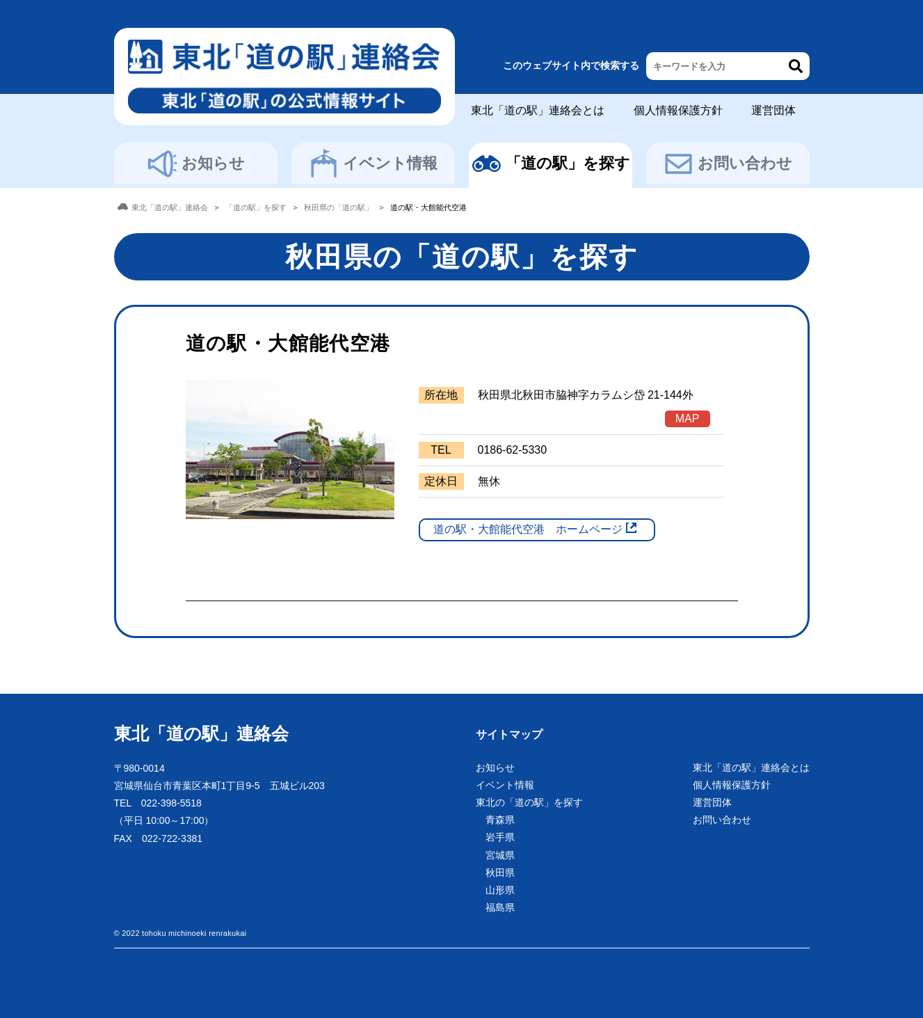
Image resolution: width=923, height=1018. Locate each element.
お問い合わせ (727, 164)
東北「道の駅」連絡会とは (537, 110)
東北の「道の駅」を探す (529, 802)
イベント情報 (373, 164)
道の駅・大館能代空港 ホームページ (528, 529)
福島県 (500, 907)
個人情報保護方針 (678, 110)
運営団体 (773, 110)
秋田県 (500, 872)
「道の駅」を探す (550, 164)
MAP (687, 418)
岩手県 (500, 837)
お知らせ (196, 164)
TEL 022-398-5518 (158, 803)
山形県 (500, 890)
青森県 (500, 819)
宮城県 (500, 855)
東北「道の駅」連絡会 (201, 733)
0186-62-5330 (512, 450)
